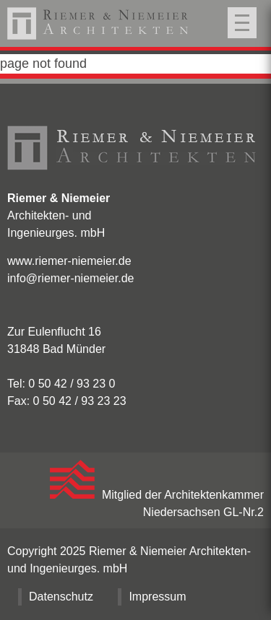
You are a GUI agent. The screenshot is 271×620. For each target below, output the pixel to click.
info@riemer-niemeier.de (70, 278)
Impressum (157, 596)
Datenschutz (61, 596)
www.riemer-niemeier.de (69, 261)
